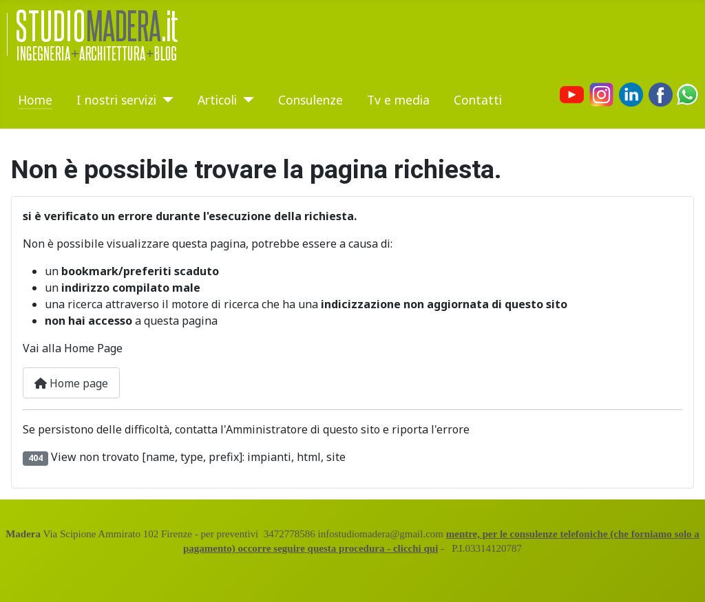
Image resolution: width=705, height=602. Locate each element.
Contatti (478, 100)
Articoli (217, 100)
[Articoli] (245, 100)
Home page (71, 383)
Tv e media (398, 100)
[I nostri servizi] (164, 100)
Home (35, 100)
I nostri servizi (116, 100)
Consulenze (310, 100)
